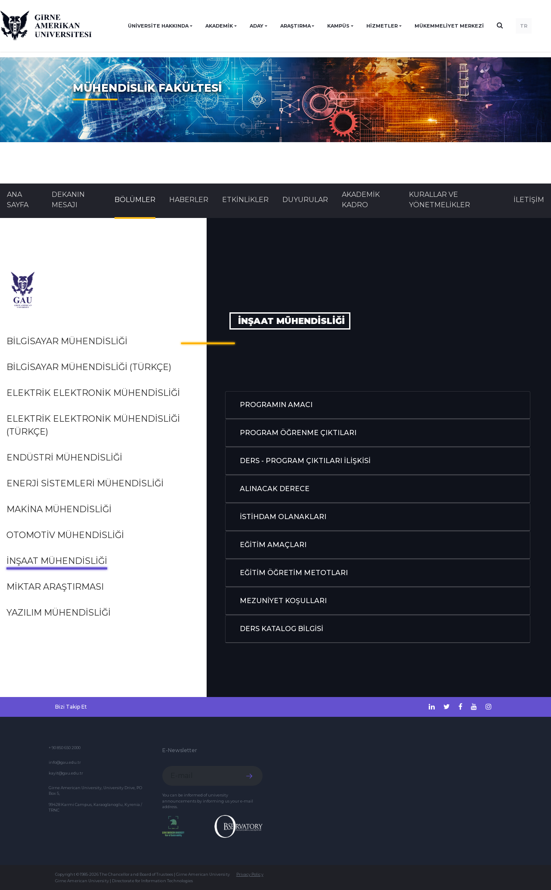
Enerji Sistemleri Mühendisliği (85, 483)
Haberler (188, 200)
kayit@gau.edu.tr (66, 773)
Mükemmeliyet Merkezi (449, 26)
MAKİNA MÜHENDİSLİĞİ (58, 509)
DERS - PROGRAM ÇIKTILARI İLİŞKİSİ (305, 461)
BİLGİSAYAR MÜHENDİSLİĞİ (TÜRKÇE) (88, 367)
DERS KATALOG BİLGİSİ (281, 629)
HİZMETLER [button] (382, 26)
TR (523, 26)
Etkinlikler (245, 200)
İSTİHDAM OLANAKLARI (283, 517)
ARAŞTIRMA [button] (295, 26)
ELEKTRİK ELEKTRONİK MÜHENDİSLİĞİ (93, 393)
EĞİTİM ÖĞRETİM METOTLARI (294, 573)
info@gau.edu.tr (65, 762)
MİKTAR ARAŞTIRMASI (55, 587)
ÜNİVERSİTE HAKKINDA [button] (158, 26)
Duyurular (305, 200)
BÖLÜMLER (135, 200)
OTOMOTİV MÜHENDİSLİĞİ (65, 535)
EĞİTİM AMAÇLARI (273, 545)
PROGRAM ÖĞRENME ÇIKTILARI (298, 433)
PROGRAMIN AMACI (276, 405)
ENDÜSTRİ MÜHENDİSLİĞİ (64, 457)
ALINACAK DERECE (275, 489)
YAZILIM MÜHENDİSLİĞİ (58, 612)
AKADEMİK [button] (219, 26)
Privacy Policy (249, 874)
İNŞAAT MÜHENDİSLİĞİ (56, 561)
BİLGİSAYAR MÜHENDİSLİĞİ (66, 341)
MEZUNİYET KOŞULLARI (283, 601)
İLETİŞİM (529, 200)
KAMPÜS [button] (338, 26)
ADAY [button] (256, 26)
